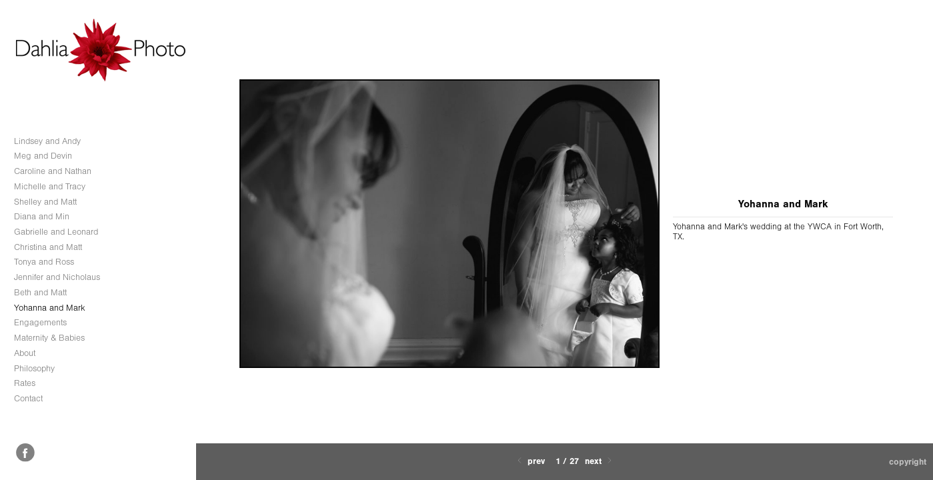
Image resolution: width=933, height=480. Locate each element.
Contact (28, 398)
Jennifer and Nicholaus (57, 277)
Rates (24, 383)
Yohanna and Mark (49, 308)
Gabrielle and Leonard (56, 232)
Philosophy (34, 368)
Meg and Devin (43, 156)
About (24, 353)
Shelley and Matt (45, 202)
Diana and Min (41, 216)
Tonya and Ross (44, 262)
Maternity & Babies (49, 338)
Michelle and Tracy (49, 186)
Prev (530, 461)
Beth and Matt (40, 292)
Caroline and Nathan (52, 171)
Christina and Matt (48, 247)
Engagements (40, 322)
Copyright (907, 462)
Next (599, 461)
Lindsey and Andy (47, 141)
